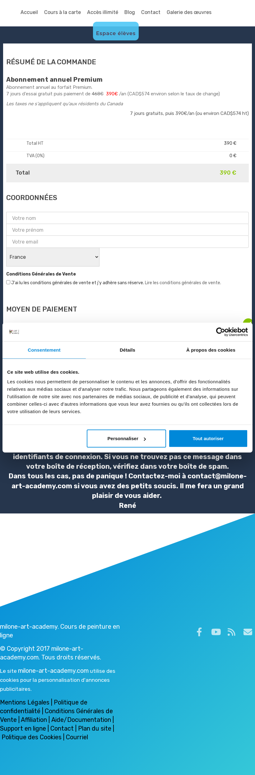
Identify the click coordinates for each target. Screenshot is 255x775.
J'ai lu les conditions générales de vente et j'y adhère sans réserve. (113, 282)
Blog (129, 12)
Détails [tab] (127, 349)
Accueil (29, 12)
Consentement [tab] (44, 349)
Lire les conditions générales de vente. (183, 282)
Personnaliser (127, 438)
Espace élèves (116, 33)
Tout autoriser (208, 438)
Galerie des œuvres (189, 12)
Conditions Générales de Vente (41, 274)
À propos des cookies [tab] (210, 349)
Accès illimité (102, 12)
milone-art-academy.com (53, 670)
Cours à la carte (62, 12)
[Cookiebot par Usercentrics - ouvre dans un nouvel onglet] (220, 331)
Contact (150, 12)
